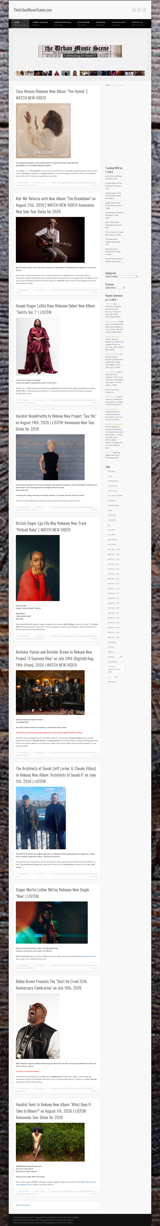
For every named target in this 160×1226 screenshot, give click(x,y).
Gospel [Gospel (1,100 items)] (110, 510)
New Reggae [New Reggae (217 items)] (112, 642)
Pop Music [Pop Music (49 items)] (111, 647)
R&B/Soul (41, 639)
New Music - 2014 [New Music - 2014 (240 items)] (114, 579)
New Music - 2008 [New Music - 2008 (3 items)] (114, 549)
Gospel (54, 183)
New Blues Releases (63, 290)
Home (20, 23)
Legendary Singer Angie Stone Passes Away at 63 (112, 455)
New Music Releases (79, 183)
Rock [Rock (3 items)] (121, 657)
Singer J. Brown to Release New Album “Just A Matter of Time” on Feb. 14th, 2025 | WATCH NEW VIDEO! (114, 326)
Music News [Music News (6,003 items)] (112, 534)
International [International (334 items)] (112, 520)
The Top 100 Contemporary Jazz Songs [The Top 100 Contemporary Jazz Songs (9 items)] (114, 669)
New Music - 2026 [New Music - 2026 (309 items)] (114, 637)
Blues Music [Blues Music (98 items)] (111, 471)
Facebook (134, 10)
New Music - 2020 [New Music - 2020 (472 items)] (114, 608)
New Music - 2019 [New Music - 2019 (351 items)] (114, 603)
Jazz (53, 507)
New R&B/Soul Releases (84, 636)
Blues (54, 290)
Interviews (100, 23)
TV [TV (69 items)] (108, 677)
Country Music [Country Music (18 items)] (112, 491)
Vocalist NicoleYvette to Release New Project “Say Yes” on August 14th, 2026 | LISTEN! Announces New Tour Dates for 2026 (56, 422)
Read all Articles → (24, 1205)
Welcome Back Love (89, 956)
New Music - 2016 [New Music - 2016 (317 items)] (114, 588)
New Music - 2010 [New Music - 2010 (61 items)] (114, 559)
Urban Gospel (30, 185)
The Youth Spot (118, 23)
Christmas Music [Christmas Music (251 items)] (113, 481)
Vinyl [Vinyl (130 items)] (116, 677)
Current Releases (40, 23)
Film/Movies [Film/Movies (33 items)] (112, 500)
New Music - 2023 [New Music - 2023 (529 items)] (114, 622)
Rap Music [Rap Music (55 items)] (111, 657)
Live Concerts (71, 1088)
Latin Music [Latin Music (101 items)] (111, 530)
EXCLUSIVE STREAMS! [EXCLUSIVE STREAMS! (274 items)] (115, 495)
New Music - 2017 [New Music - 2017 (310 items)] (114, 593)
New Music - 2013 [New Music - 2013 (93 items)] (114, 574)
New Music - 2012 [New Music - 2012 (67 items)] (114, 569)
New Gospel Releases (64, 183)
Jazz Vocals (58, 507)
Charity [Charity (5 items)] (110, 476)
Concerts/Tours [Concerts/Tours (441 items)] (113, 486)
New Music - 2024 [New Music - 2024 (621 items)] (114, 627)
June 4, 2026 (40, 874)
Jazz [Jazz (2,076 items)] (109, 525)
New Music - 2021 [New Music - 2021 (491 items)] (114, 613)
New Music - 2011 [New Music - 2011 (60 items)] (114, 564)
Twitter (139, 10)
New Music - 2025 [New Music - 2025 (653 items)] (114, 632)
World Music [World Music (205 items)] (112, 681)
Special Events (21, 1091)
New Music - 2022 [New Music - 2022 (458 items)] (114, 618)
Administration (24, 183)
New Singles (91, 183)
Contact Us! (138, 23)
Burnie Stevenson (112, 389)
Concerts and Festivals (59, 1088)
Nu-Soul (34, 639)
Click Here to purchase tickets (27, 1071)
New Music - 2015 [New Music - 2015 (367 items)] (114, 583)
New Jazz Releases (69, 507)
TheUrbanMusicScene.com (33, 10)
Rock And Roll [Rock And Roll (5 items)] (112, 662)
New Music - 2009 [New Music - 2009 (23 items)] (114, 554)
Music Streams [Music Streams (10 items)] (112, 539)
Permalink (94, 185)
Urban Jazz (35, 510)
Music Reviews (83, 23)
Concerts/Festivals (62, 23)
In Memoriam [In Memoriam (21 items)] (112, 515)
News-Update (20, 185)
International (56, 636)
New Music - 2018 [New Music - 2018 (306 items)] (114, 598)
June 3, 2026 (40, 1088)
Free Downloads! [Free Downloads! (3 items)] (113, 505)
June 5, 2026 (40, 183)
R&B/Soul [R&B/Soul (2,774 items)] (111, 652)
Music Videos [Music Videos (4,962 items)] (112, 544)
